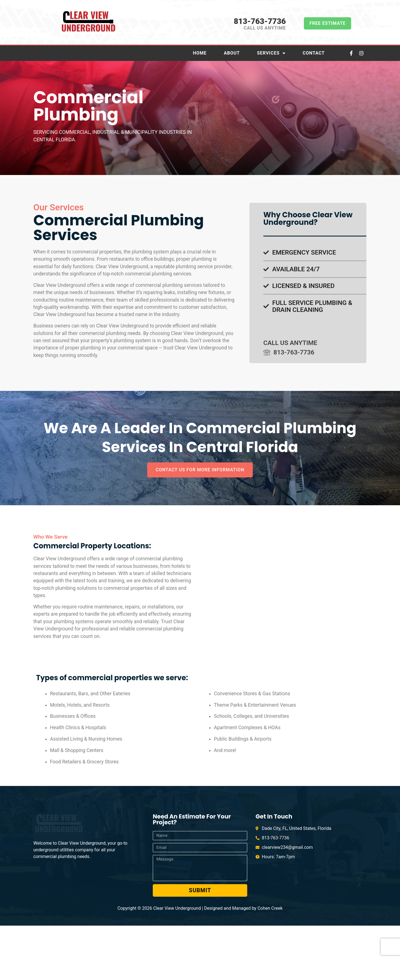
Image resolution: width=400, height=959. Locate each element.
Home (199, 53)
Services (271, 53)
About (232, 53)
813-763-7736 (260, 21)
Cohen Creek (270, 941)
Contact (314, 53)
